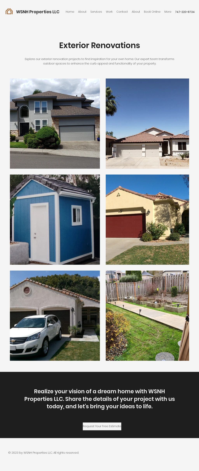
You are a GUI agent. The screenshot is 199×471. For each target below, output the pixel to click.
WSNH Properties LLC (37, 12)
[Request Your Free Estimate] (102, 426)
